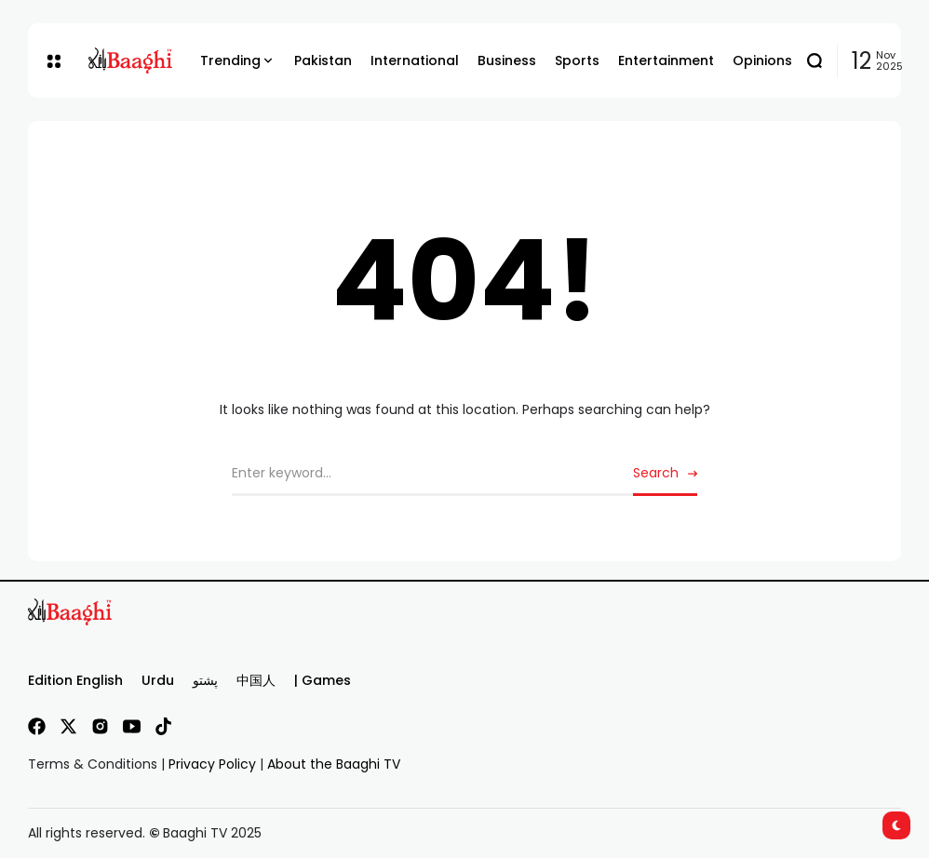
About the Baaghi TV (333, 764)
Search (656, 472)
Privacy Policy (212, 764)
